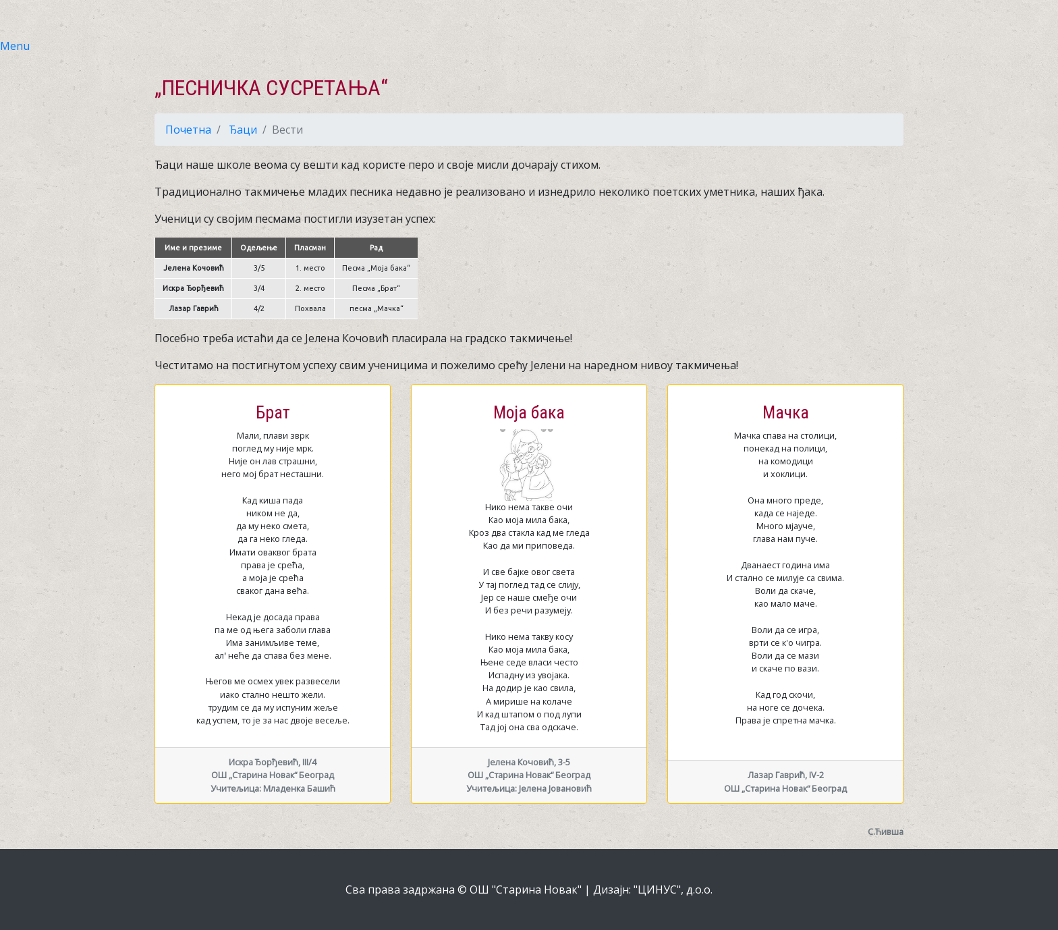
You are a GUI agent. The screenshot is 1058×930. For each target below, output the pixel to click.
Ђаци (243, 129)
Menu (15, 45)
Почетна (188, 129)
